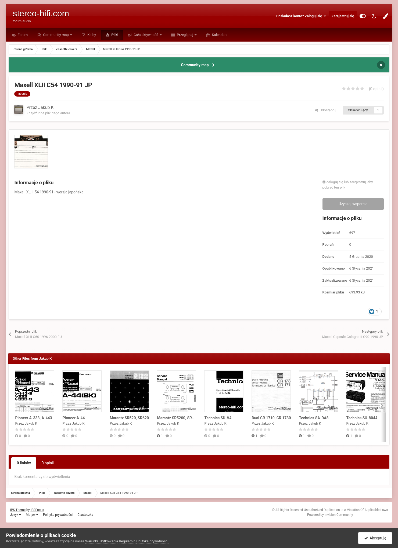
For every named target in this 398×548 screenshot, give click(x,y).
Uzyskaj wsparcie (353, 204)
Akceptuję (375, 538)
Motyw (32, 515)
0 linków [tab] (24, 463)
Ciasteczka (85, 515)
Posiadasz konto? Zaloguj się (301, 16)
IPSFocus (37, 510)
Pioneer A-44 (73, 418)
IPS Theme (18, 510)
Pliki (114, 35)
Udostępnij (325, 110)
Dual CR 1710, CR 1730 (271, 418)
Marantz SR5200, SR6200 (178, 418)
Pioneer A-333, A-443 (33, 418)
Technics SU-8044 (361, 418)
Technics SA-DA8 (313, 418)
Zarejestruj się (343, 16)
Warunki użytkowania (101, 541)
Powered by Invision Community (330, 515)
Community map (56, 35)
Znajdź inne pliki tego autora (48, 113)
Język (15, 515)
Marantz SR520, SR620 (129, 418)
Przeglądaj (185, 35)
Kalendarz (219, 35)
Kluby (91, 35)
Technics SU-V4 (217, 418)
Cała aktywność (146, 35)
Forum (22, 35)
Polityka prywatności (58, 515)
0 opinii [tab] (48, 463)
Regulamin (127, 541)
